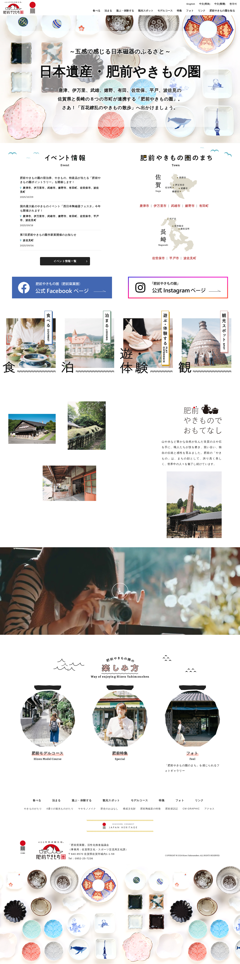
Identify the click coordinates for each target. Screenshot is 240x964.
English (190, 4)
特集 (179, 10)
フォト (190, 10)
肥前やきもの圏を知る (222, 10)
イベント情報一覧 (65, 261)
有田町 (204, 206)
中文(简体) (204, 4)
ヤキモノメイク (87, 808)
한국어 (233, 4)
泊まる (108, 10)
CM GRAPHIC (188, 808)
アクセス (206, 808)
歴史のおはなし (109, 808)
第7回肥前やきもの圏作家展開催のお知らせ (48, 234)
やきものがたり (34, 808)
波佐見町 (190, 258)
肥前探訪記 (169, 808)
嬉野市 (190, 206)
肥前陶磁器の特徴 (149, 808)
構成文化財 (128, 808)
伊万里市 (160, 206)
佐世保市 (158, 258)
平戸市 (174, 258)
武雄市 (176, 206)
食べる (96, 10)
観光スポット (146, 10)
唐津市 (144, 206)
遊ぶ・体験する (125, 10)
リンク (202, 10)
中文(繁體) (220, 4)
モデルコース (165, 10)
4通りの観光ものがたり (61, 808)
